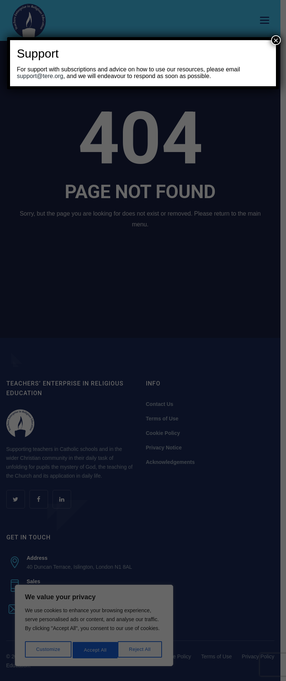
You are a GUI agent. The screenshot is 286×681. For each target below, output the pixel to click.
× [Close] (276, 40)
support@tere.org (40, 76)
